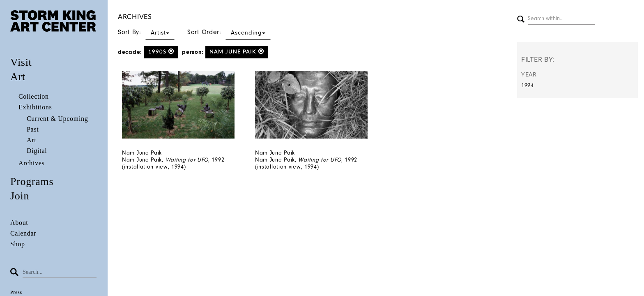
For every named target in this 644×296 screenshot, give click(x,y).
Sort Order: (229, 32)
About (19, 222)
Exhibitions (35, 107)
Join (19, 196)
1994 (527, 85)
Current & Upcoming (57, 118)
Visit (21, 62)
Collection (33, 96)
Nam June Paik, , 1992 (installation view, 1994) (173, 163)
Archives (31, 163)
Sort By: (146, 32)
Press (16, 292)
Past (33, 129)
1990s (161, 52)
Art (17, 77)
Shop (17, 243)
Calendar (23, 233)
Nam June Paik (236, 52)
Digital (37, 150)
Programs (31, 181)
